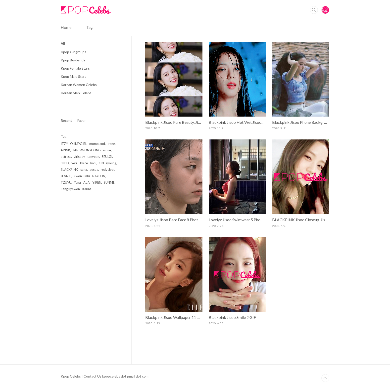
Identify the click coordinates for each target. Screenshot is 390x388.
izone (107, 150)
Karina (87, 189)
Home (66, 27)
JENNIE (66, 176)
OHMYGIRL (78, 144)
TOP (325, 378)
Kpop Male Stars (73, 76)
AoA (86, 182)
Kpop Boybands (73, 60)
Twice (83, 163)
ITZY (64, 144)
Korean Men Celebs (76, 93)
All (63, 43)
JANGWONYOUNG (87, 150)
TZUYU (66, 182)
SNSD (65, 163)
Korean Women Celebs (79, 85)
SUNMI (109, 182)
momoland (97, 144)
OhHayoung (107, 163)
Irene (111, 144)
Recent (66, 120)
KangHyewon (70, 189)
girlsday (79, 157)
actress (66, 157)
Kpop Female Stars (75, 68)
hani (93, 163)
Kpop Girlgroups (73, 52)
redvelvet (108, 170)
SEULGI (107, 157)
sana (83, 170)
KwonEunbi (82, 176)
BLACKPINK (69, 170)
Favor (81, 120)
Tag (89, 27)
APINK (65, 150)
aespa (94, 170)
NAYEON (98, 176)
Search (314, 10)
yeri (74, 163)
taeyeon (93, 157)
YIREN (96, 182)
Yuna (77, 182)
